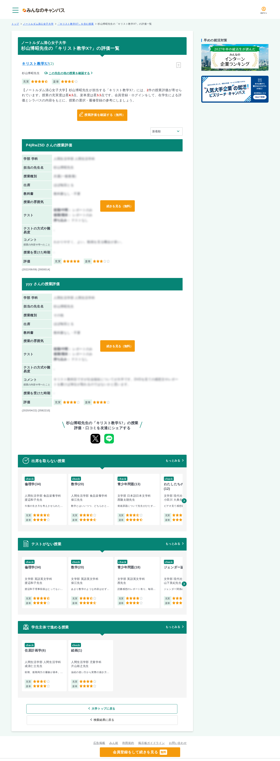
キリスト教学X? (35, 64)
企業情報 (192, 754)
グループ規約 (91, 754)
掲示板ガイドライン (151, 731)
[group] (44, 499)
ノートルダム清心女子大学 (38, 23)
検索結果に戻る (131, 708)
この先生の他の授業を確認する (69, 73)
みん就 (113, 731)
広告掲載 (99, 731)
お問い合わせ (178, 731)
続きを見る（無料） (118, 206)
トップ (15, 23)
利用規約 (128, 731)
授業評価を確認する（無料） (105, 115)
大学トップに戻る (76, 708)
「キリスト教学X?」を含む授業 (75, 23)
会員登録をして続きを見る (140, 752)
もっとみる (173, 460)
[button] (184, 500)
